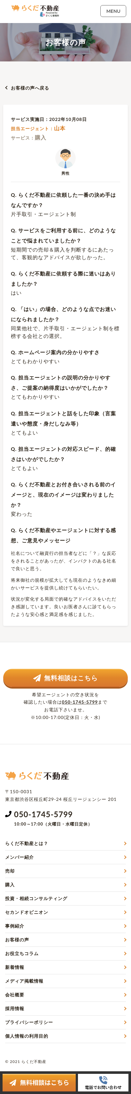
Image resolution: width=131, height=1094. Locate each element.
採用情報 (14, 1008)
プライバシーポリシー (29, 1022)
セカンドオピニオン (26, 912)
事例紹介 (14, 926)
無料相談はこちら (65, 678)
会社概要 (14, 994)
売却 (10, 871)
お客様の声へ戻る (30, 88)
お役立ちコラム (22, 953)
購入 (10, 884)
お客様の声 (17, 939)
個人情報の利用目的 (26, 1036)
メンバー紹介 (19, 857)
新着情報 (14, 967)
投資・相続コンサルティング (36, 898)
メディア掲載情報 (24, 981)
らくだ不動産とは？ (26, 843)
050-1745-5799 (80, 702)
